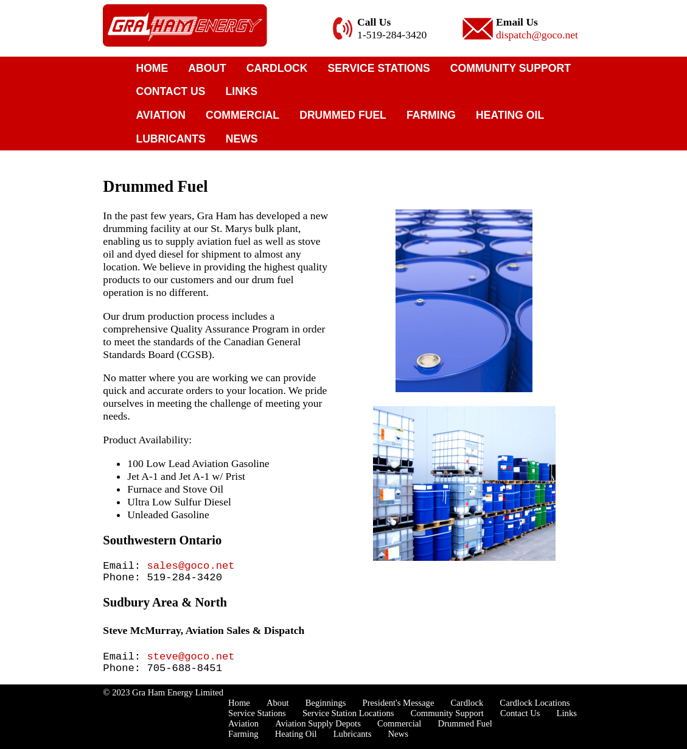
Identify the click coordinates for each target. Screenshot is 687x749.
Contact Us (170, 91)
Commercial (242, 115)
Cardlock (277, 68)
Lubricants (170, 139)
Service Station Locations (348, 723)
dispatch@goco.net (537, 35)
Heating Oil (510, 115)
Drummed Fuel (342, 115)
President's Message (398, 712)
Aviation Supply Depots (318, 733)
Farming (431, 115)
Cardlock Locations (535, 712)
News (242, 139)
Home (152, 68)
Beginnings (325, 712)
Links (242, 91)
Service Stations (379, 68)
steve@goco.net (190, 663)
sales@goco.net (190, 567)
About (207, 68)
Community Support (510, 68)
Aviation (160, 115)
